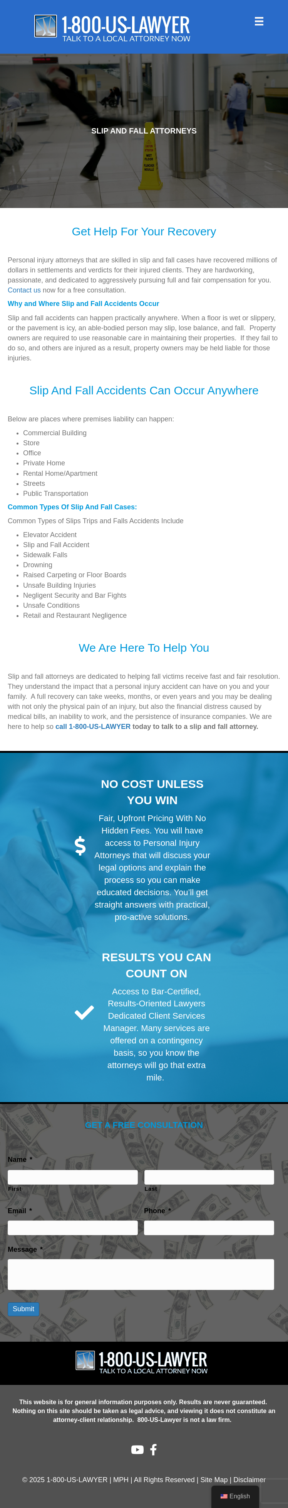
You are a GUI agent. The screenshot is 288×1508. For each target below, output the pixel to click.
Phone (157, 1211)
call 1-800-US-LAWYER (93, 726)
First (15, 1189)
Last (151, 1189)
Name (20, 1159)
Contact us (24, 290)
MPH (121, 1480)
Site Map (214, 1480)
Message (25, 1249)
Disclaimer (249, 1480)
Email (20, 1211)
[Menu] (259, 21)
